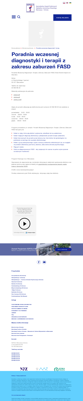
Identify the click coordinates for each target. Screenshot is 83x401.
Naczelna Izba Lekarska (17, 333)
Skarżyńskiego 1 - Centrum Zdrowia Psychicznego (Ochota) (27, 279)
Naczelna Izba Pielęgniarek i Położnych (22, 335)
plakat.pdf (17, 95)
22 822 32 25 (15, 360)
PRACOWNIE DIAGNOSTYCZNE (19, 306)
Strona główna (15, 48)
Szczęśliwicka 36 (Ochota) (18, 275)
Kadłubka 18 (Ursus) (16, 292)
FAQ (12, 314)
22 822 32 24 (15, 358)
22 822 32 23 (15, 357)
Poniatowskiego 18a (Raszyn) (19, 296)
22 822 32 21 (15, 353)
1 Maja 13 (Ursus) (15, 290)
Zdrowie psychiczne (27, 48)
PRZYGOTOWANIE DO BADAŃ (19, 308)
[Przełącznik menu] (13, 17)
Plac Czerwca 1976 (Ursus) (18, 294)
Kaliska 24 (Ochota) (16, 283)
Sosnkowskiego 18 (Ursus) (18, 285)
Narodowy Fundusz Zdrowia (18, 329)
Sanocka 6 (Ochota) (16, 281)
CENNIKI (13, 312)
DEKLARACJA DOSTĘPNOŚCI (19, 316)
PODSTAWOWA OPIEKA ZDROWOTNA (21, 304)
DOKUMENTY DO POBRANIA (18, 310)
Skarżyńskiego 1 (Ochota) (18, 277)
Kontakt (13, 339)
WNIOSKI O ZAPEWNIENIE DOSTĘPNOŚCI (22, 319)
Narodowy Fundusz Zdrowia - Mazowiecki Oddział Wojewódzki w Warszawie (32, 331)
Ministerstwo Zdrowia (17, 327)
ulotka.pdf (17, 97)
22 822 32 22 (15, 355)
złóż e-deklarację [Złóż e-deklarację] (62, 249)
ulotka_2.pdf (17, 99)
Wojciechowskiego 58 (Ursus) (19, 288)
